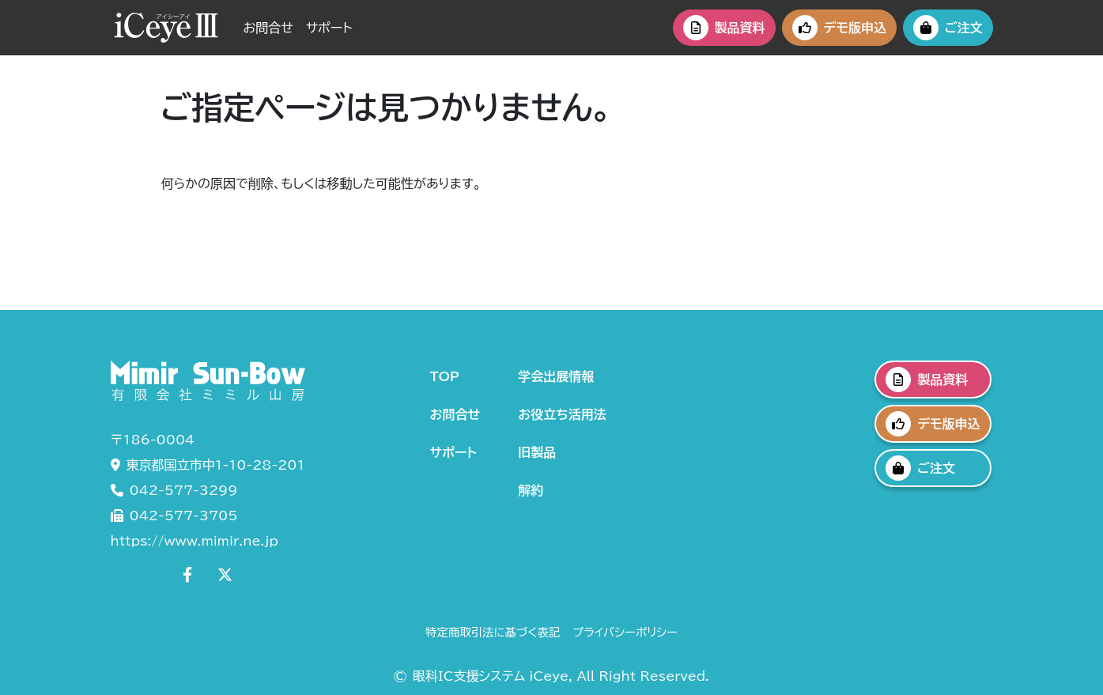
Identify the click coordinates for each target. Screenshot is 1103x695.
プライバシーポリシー (625, 632)
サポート (329, 27)
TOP (444, 376)
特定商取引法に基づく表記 (492, 632)
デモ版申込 (839, 27)
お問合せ (268, 27)
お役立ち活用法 (562, 414)
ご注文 (948, 27)
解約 (530, 490)
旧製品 (537, 452)
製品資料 (724, 27)
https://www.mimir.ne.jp (194, 540)
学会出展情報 (556, 376)
